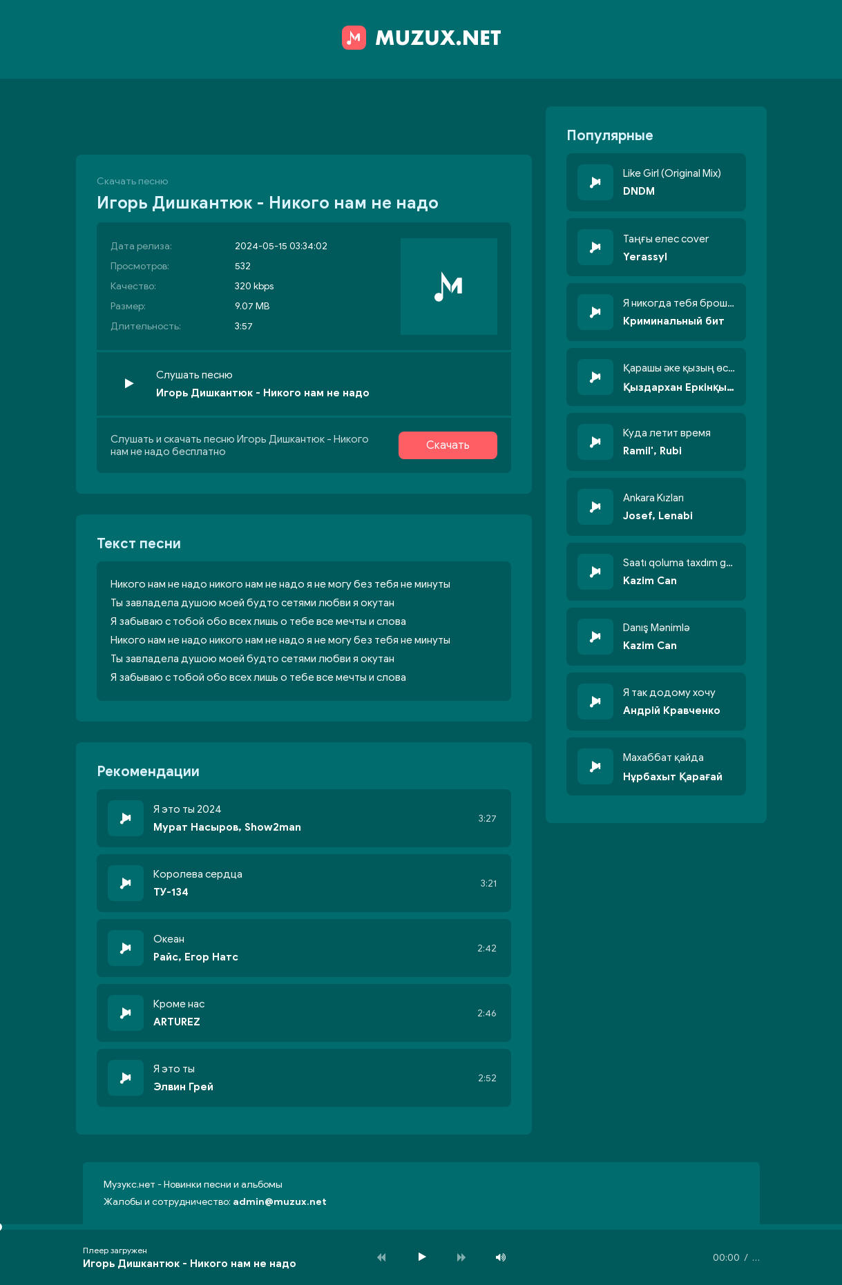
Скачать (448, 445)
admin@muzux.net (280, 1202)
